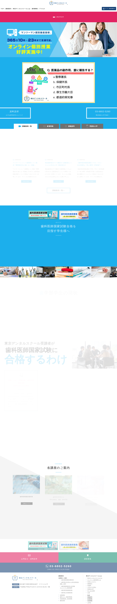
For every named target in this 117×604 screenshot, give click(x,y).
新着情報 (35, 8)
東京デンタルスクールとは (21, 8)
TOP (2, 8)
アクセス (42, 8)
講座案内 (8, 8)
